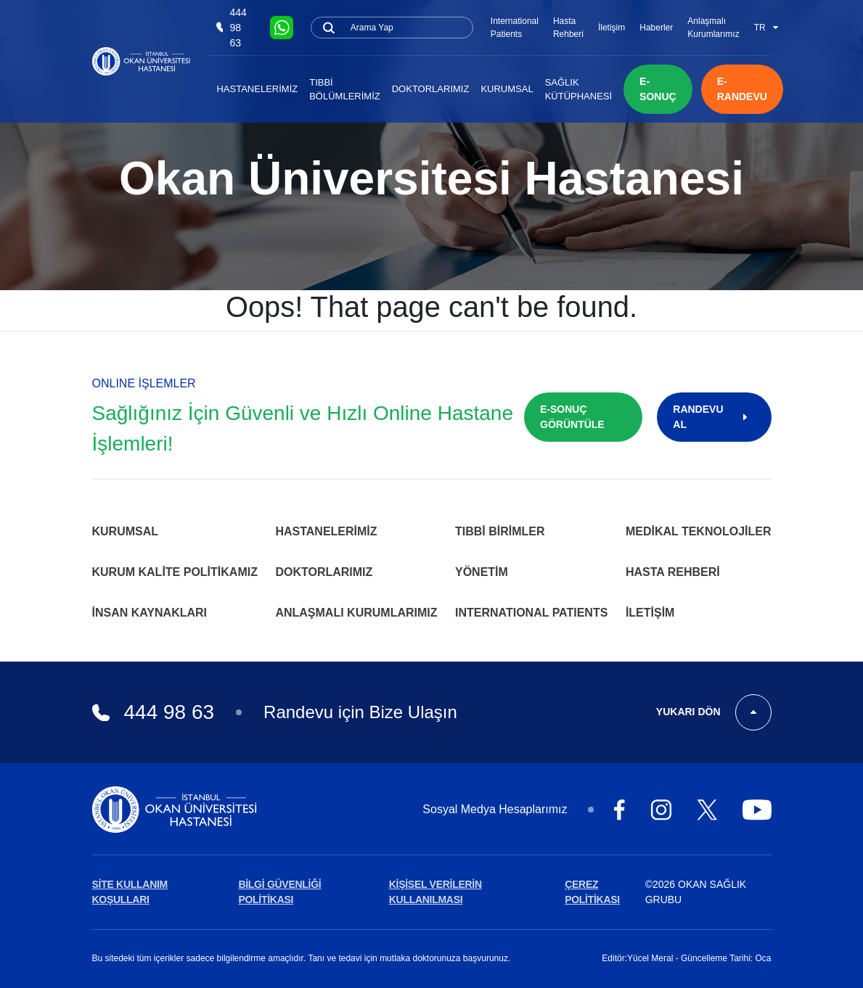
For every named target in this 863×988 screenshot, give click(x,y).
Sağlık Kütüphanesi (578, 89)
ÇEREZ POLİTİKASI (592, 891)
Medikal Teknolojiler (699, 531)
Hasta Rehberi (568, 27)
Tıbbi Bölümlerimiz (344, 89)
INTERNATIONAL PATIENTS (531, 612)
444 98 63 (231, 28)
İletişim (611, 27)
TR (766, 27)
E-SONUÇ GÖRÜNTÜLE (572, 416)
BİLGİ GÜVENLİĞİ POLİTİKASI (279, 891)
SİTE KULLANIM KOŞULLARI (130, 891)
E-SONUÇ (657, 88)
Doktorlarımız (431, 88)
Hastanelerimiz (257, 88)
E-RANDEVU (742, 88)
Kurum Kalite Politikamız (175, 572)
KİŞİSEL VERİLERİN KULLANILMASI (435, 891)
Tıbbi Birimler (500, 531)
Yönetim (481, 572)
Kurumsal (506, 88)
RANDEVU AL (714, 416)
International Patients (515, 27)
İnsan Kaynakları (150, 612)
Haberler (656, 27)
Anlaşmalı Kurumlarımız (713, 27)
